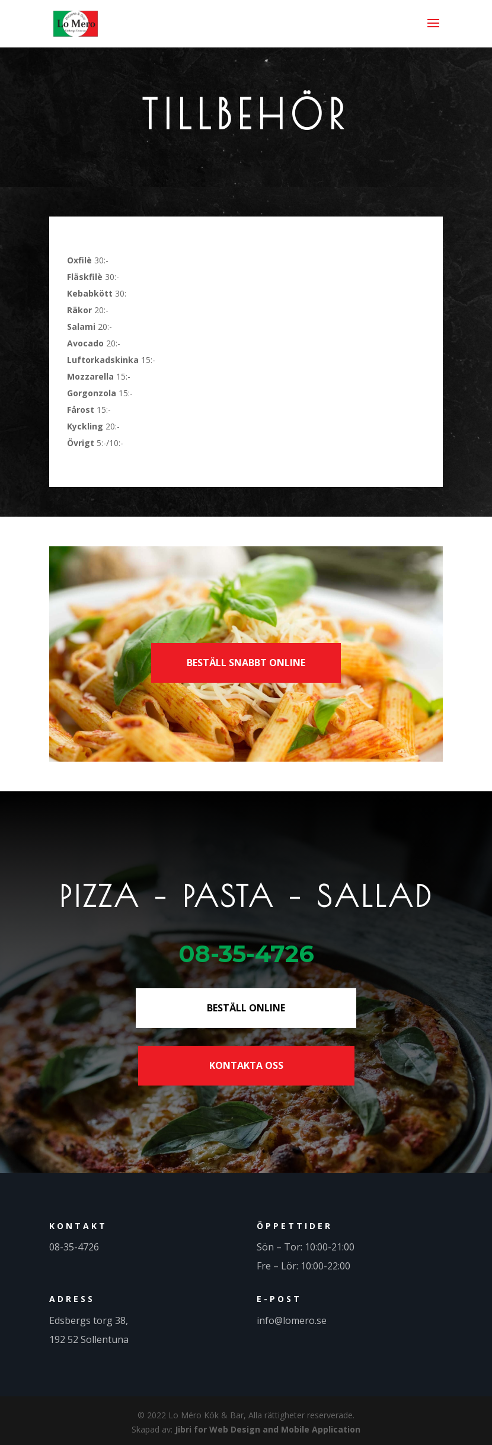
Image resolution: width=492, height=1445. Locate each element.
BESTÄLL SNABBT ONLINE (246, 662)
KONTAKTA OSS (246, 1065)
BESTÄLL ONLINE (246, 1007)
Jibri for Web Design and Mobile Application (267, 1429)
